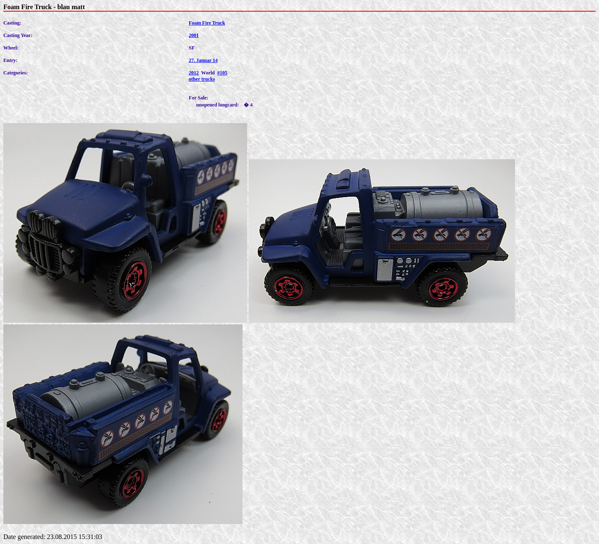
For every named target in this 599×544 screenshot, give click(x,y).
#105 (222, 73)
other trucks (202, 79)
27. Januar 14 (203, 60)
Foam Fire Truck (207, 23)
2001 (194, 35)
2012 (194, 73)
